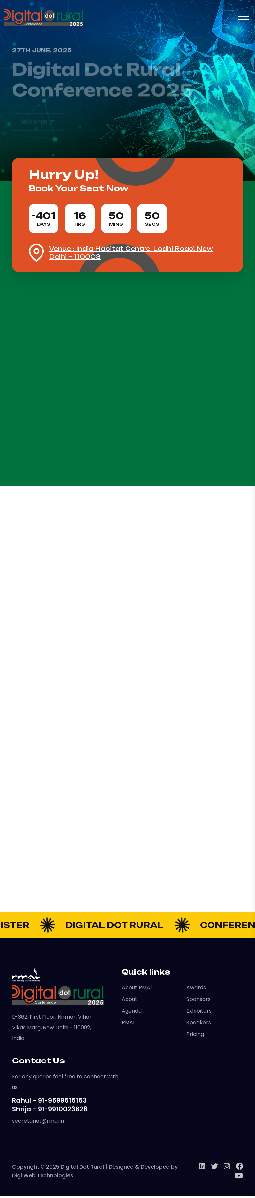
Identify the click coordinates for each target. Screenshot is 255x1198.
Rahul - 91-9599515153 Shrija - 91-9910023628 (50, 1107)
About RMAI (137, 990)
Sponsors (198, 1001)
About (129, 1001)
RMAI (128, 1025)
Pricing (195, 1036)
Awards (196, 990)
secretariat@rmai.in (38, 1123)
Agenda (132, 1013)
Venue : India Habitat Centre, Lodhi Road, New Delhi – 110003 (131, 255)
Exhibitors (199, 1013)
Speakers (198, 1025)
